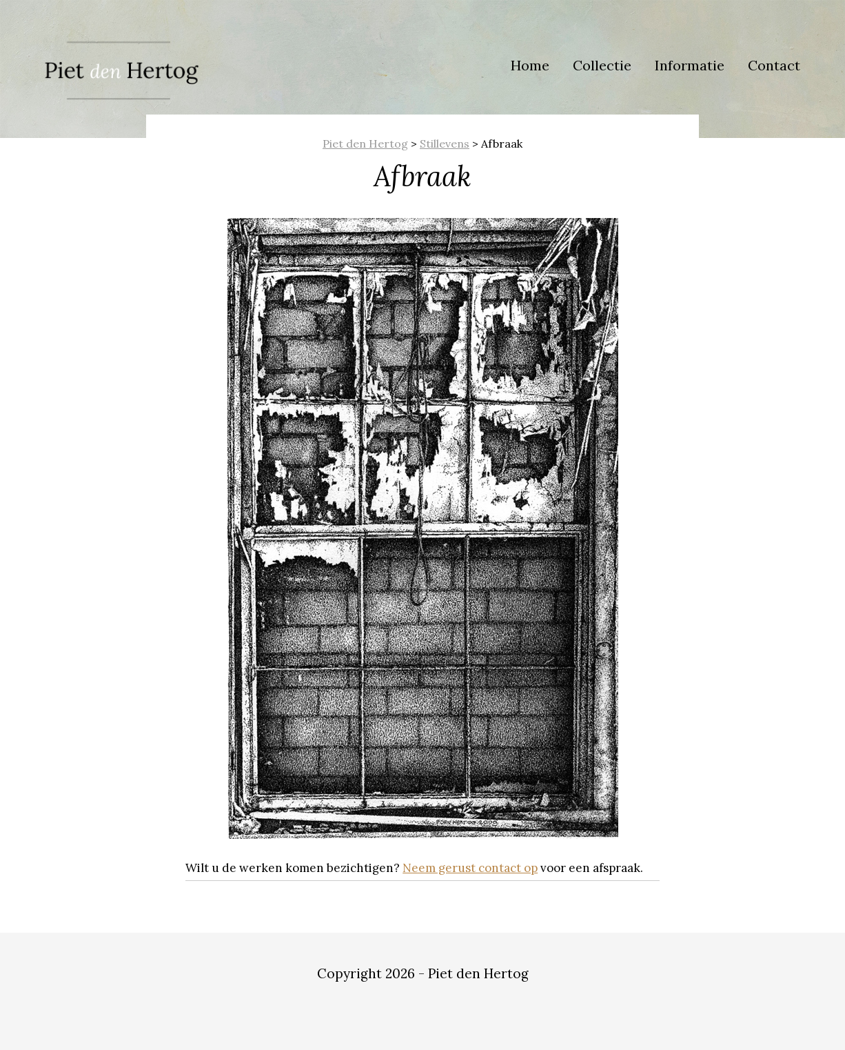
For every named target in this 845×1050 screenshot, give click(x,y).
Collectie (602, 65)
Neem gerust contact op (470, 867)
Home (530, 65)
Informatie (689, 65)
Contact (774, 65)
